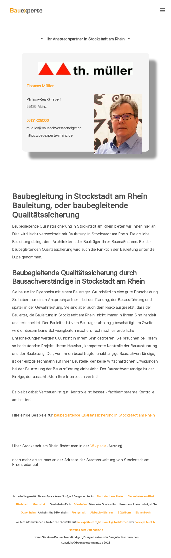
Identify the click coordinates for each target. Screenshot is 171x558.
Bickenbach (142, 512)
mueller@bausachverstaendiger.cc (53, 128)
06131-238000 (37, 120)
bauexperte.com (86, 522)
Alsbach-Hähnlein (101, 512)
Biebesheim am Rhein (141, 496)
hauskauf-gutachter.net (113, 522)
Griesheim (79, 504)
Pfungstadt (79, 512)
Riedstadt (22, 504)
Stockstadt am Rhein (109, 496)
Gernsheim (40, 504)
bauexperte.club (145, 522)
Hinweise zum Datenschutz (85, 530)
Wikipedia (98, 446)
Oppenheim (28, 512)
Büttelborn (124, 512)
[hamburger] (162, 10)
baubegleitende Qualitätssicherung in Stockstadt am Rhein (104, 415)
